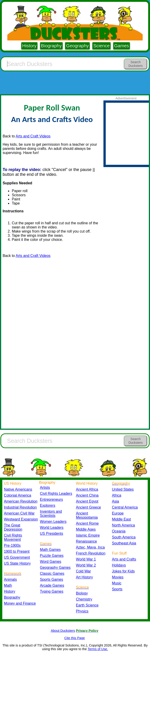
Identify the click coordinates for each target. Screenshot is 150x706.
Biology (82, 593)
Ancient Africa (87, 489)
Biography (51, 45)
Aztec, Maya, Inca (90, 547)
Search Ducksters (135, 64)
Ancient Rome (87, 523)
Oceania (118, 531)
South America (124, 537)
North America (123, 525)
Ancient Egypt (87, 501)
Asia (115, 501)
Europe (118, 513)
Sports (117, 589)
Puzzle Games (52, 556)
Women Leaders (53, 522)
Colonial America (17, 495)
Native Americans (18, 489)
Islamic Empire (88, 535)
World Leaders (52, 528)
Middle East (121, 519)
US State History (17, 563)
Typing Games (51, 591)
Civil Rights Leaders (56, 493)
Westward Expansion (21, 519)
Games (121, 45)
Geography (77, 45)
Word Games (50, 562)
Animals (10, 579)
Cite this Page (74, 638)
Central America (125, 507)
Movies (117, 577)
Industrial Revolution (20, 507)
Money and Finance (20, 603)
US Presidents (51, 533)
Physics (82, 611)
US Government (17, 557)
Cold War (83, 571)
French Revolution (90, 553)
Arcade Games (52, 585)
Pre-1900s (12, 545)
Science (101, 45)
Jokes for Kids (123, 571)
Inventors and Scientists (51, 514)
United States (123, 489)
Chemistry (84, 599)
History (29, 45)
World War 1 (86, 559)
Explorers (47, 505)
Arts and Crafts (124, 559)
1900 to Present (17, 551)
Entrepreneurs (51, 499)
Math (8, 585)
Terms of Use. (98, 649)
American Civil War (19, 513)
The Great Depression (13, 527)
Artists (45, 488)
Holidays (119, 565)
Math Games (50, 550)
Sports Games (51, 579)
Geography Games (55, 567)
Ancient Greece (88, 507)
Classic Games (52, 573)
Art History (84, 577)
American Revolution (20, 501)
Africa (116, 495)
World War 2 (86, 565)
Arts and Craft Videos (33, 136)
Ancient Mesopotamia (87, 515)
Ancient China (87, 495)
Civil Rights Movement (13, 537)
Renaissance (86, 541)
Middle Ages (86, 529)
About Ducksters (63, 630)
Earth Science (87, 605)
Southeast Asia (124, 543)
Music (116, 583)
